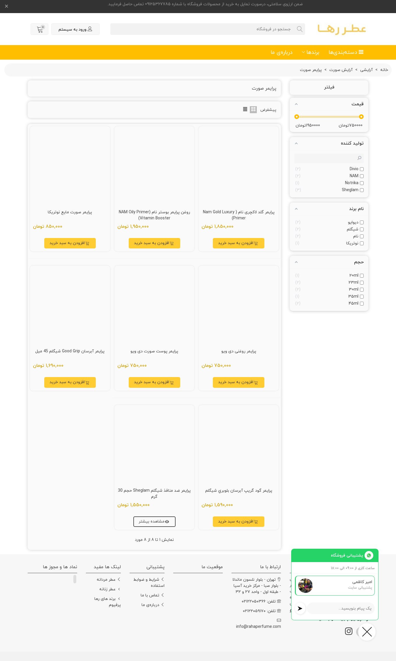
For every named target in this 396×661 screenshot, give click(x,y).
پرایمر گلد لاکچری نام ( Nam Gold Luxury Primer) (239, 215)
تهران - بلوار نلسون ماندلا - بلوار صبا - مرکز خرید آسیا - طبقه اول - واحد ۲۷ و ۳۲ (256, 586)
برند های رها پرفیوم (107, 602)
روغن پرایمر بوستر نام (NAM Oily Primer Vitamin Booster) (154, 215)
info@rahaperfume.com (258, 624)
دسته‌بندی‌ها (346, 52)
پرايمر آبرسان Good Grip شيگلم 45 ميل (70, 351)
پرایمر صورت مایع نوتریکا (70, 212)
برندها (312, 52)
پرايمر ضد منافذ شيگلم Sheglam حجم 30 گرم (154, 494)
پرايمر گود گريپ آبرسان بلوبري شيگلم (238, 490)
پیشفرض (268, 110)
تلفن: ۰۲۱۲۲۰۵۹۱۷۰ (262, 611)
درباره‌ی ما (281, 52)
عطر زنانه (110, 589)
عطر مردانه (109, 580)
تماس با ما (153, 595)
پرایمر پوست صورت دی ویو (154, 351)
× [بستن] (6, 7)
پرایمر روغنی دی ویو (238, 351)
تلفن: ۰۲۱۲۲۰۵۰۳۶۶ (261, 601)
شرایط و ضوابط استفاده (149, 583)
